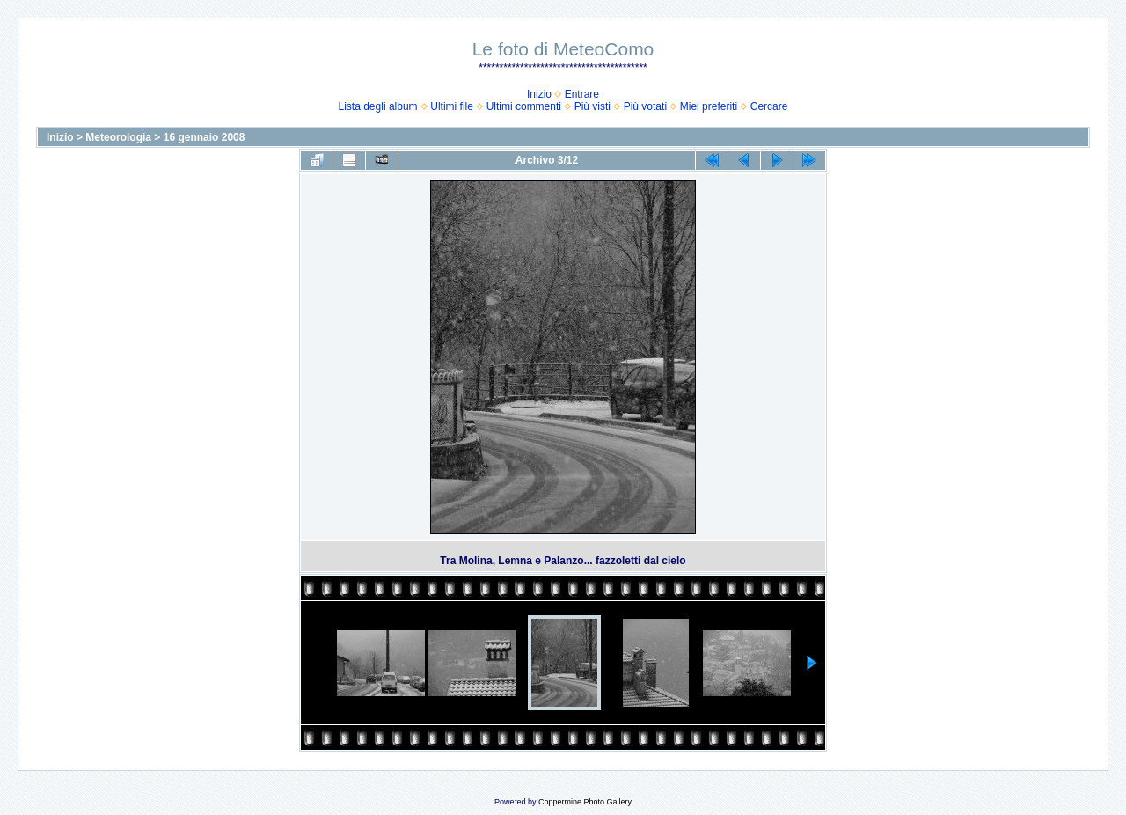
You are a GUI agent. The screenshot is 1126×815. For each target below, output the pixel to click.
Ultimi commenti (523, 106)
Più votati (645, 106)
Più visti (592, 106)
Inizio (539, 94)
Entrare (582, 94)
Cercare (769, 106)
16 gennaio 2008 (204, 137)
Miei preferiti (708, 106)
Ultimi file (451, 106)
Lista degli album (378, 106)
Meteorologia (118, 137)
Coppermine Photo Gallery (585, 801)
